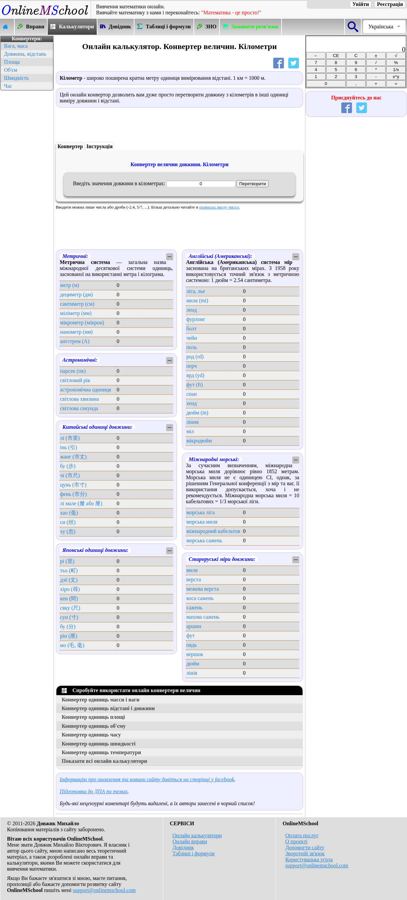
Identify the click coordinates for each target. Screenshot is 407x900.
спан (191, 394)
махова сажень (202, 617)
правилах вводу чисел (219, 207)
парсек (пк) (73, 371)
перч (191, 366)
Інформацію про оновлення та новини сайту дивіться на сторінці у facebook (147, 779)
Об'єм (10, 70)
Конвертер (70, 146)
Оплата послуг (302, 835)
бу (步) (67, 466)
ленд (191, 310)
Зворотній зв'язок (305, 853)
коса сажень (200, 598)
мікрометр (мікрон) (82, 322)
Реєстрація (390, 4)
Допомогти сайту (304, 847)
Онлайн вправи (189, 841)
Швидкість (16, 78)
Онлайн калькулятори (197, 835)
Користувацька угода (309, 859)
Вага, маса (16, 46)
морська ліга (200, 512)
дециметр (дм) (76, 294)
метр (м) (69, 285)
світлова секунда (79, 408)
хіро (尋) (70, 589)
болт (191, 328)
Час (8, 86)
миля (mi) (197, 300)
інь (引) (68, 447)
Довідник (183, 847)
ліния (192, 422)
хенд (191, 403)
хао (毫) (69, 513)
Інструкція (99, 146)
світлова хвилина (79, 399)
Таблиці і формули (193, 853)
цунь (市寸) (73, 485)
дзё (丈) (68, 580)
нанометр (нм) (76, 332)
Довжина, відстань (25, 54)
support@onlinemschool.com (104, 890)
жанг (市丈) (73, 457)
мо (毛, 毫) (72, 645)
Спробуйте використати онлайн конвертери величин (131, 690)
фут (190, 635)
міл (190, 431)
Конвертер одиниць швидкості (98, 743)
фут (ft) (194, 384)
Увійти (360, 4)
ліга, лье (195, 291)
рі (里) (67, 561)
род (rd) (195, 356)
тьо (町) (69, 570)
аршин (193, 626)
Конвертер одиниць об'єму (94, 726)
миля (191, 570)
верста (193, 579)
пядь (191, 645)
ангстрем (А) (74, 341)
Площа (12, 62)
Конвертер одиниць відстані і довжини (108, 708)
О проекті (296, 841)
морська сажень (204, 540)
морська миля (201, 522)
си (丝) (67, 522)
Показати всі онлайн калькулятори (104, 761)
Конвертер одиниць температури (101, 752)
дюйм (192, 663)
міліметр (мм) (75, 313)
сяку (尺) (70, 608)
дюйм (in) (197, 412)
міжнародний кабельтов (213, 531)
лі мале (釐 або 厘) (81, 503)
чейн (191, 338)
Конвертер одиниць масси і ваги (100, 699)
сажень (194, 607)
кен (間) (69, 598)
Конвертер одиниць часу (91, 734)
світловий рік (75, 380)
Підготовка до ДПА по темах (93, 791)
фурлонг (195, 319)
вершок (194, 654)
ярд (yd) (195, 375)
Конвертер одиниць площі (93, 717)
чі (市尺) (70, 475)
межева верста (202, 589)
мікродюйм (199, 440)
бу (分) (67, 626)
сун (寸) (69, 617)
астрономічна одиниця (85, 389)
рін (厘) (68, 636)
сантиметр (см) (77, 304)
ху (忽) (67, 531)
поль (191, 347)
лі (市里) (70, 438)
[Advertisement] (26, 192)
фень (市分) (73, 494)
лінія (191, 673)
